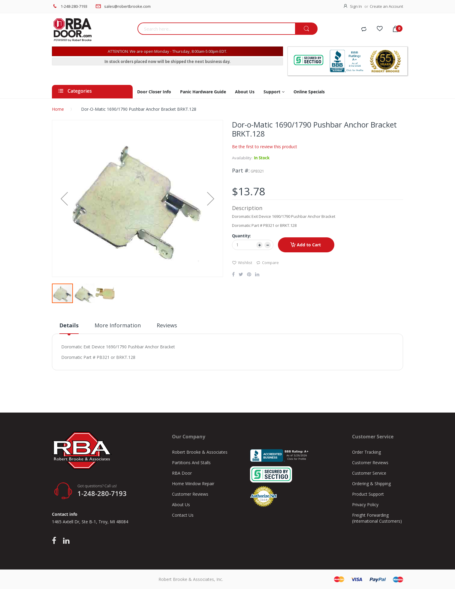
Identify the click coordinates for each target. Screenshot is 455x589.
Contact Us (183, 515)
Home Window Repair (193, 483)
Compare (267, 262)
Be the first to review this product (264, 146)
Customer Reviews (190, 494)
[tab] (69, 328)
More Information (118, 325)
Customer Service (369, 473)
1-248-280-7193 (74, 6)
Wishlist (242, 262)
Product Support (368, 494)
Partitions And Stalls (191, 462)
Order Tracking (366, 452)
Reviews (167, 325)
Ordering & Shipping (371, 483)
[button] (64, 198)
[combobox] (216, 28)
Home (58, 109)
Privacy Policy (365, 504)
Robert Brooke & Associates (200, 452)
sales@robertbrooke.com (127, 6)
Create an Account (386, 6)
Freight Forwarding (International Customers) (377, 518)
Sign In (356, 6)
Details (69, 325)
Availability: (242, 158)
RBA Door (182, 473)
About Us (181, 504)
